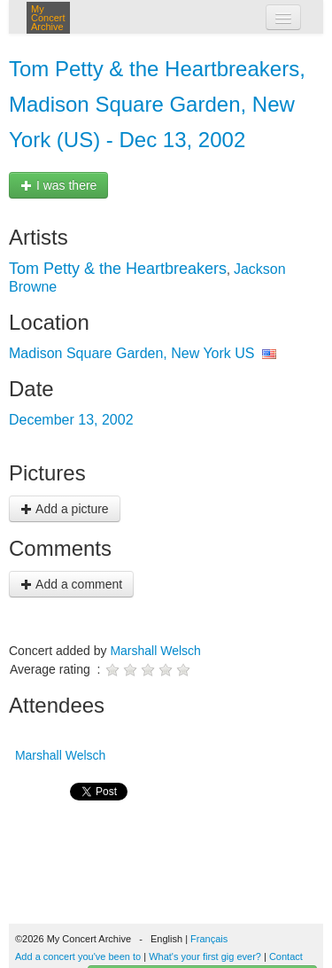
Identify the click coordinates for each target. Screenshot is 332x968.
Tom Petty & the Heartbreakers (118, 268)
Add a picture (64, 509)
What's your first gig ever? (205, 956)
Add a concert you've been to (78, 956)
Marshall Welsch (155, 651)
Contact (286, 956)
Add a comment (71, 584)
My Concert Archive (48, 18)
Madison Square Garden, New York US (131, 353)
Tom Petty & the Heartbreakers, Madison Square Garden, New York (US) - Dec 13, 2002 (157, 104)
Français (209, 938)
